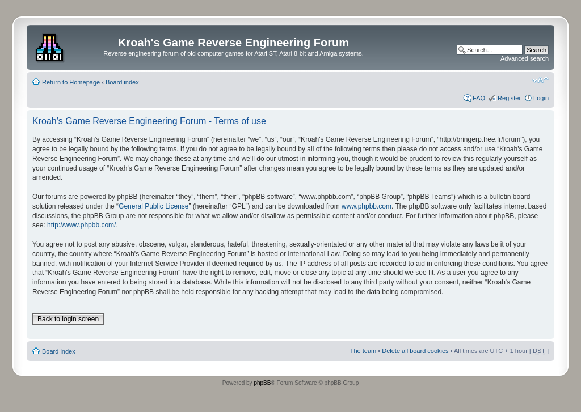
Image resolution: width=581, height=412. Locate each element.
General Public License (153, 206)
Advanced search (524, 58)
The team (363, 350)
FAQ (479, 98)
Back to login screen (68, 319)
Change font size (540, 80)
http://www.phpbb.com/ (81, 225)
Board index (122, 82)
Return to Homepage (71, 82)
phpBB (262, 383)
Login (541, 98)
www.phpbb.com (366, 206)
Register (509, 98)
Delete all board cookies (415, 350)
